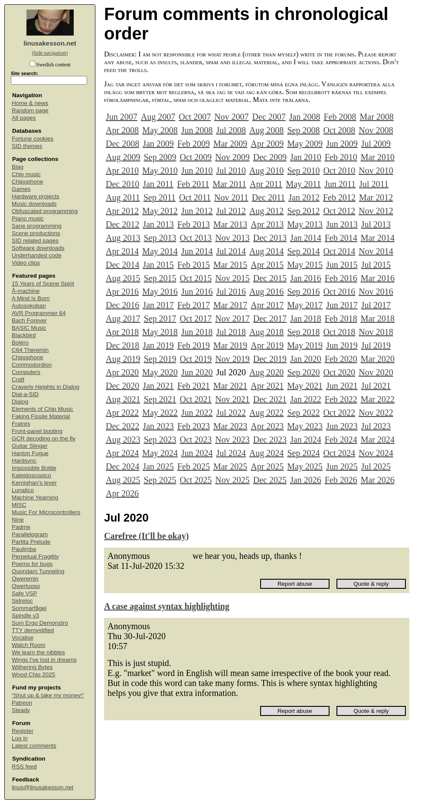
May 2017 (305, 305)
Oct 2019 (196, 359)
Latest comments (34, 745)
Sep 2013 (160, 238)
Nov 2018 (376, 332)
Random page (30, 110)
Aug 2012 (266, 211)
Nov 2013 (232, 238)
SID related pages (35, 240)
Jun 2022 (197, 412)
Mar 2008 (376, 116)
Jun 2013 (342, 224)
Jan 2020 (305, 359)
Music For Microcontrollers (46, 512)
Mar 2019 (230, 345)
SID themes (27, 146)
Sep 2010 (303, 170)
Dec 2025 (270, 480)
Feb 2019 (193, 345)
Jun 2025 (342, 466)
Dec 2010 (122, 184)
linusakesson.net (49, 43)
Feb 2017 (193, 305)
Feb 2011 (193, 184)
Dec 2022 (122, 426)
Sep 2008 (303, 130)
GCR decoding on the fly (43, 438)
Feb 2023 (193, 426)
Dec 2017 (270, 318)
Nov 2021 (232, 399)
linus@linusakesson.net (42, 787)
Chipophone (27, 181)
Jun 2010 (197, 170)
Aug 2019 (123, 359)
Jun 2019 (342, 345)
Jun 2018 (197, 332)
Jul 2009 (376, 143)
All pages (24, 118)
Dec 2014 (122, 264)
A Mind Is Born (31, 298)
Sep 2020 (303, 372)
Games (21, 189)
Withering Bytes (32, 667)
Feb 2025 (193, 466)
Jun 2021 (342, 386)
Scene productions (36, 233)
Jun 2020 (197, 372)
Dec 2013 (270, 238)
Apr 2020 (122, 372)
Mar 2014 (378, 238)
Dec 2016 (122, 305)
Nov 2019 (232, 359)
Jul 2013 (376, 224)
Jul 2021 (376, 386)
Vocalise (22, 637)
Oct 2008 (339, 130)
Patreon (22, 702)
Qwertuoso (26, 586)
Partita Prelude (31, 541)
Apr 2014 (122, 251)
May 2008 (160, 130)
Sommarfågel (29, 608)
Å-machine (26, 291)
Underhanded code (37, 255)
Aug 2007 (158, 116)
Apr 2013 (267, 224)
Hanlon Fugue (30, 453)
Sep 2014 (303, 251)
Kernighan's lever (34, 482)
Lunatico (23, 490)
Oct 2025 (196, 480)
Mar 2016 (378, 278)
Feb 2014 (341, 238)
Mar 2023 (230, 426)
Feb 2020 (341, 359)
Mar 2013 (230, 224)
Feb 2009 (193, 143)
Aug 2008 (266, 130)
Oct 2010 (339, 170)
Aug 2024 (266, 453)
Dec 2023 (270, 439)
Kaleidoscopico (31, 475)
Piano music (28, 218)
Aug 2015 (123, 278)
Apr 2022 (122, 412)
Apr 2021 (267, 386)
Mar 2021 (230, 386)
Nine (18, 519)
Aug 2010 (266, 170)
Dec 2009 (270, 157)
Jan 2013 (158, 224)
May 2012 (160, 211)
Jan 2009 (158, 143)
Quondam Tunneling (38, 571)
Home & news (30, 103)
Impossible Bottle (34, 468)
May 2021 (305, 386)
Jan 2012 (304, 197)
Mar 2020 (378, 359)
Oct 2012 (339, 211)
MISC (19, 505)
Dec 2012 (122, 224)
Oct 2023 (196, 439)
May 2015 (305, 264)
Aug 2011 (123, 197)
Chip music (26, 174)
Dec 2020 (122, 386)
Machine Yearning (35, 497)
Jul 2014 (231, 251)
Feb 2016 (341, 278)
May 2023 (305, 426)
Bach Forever (29, 320)
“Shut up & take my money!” (48, 695)
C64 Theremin (30, 350)
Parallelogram (30, 534)
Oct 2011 (195, 197)
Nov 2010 (376, 170)
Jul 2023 (376, 426)
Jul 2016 (231, 291)
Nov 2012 (376, 211)
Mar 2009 (230, 143)
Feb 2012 (339, 197)
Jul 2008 (231, 130)
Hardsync (24, 460)
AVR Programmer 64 (38, 313)
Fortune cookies (32, 138)
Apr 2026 (122, 493)
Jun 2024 (197, 453)
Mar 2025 (230, 466)
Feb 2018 (341, 318)
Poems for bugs (32, 564)
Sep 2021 (160, 399)
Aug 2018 (266, 332)
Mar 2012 (376, 197)
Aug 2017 (123, 318)
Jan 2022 (305, 399)
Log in (20, 738)
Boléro (20, 342)
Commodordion (32, 364)
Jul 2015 (376, 264)
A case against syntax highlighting (166, 606)
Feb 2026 (341, 480)
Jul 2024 (231, 453)
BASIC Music (29, 328)
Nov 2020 (376, 372)
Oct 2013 (196, 238)
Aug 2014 (266, 251)
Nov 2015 (232, 278)
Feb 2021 (193, 386)
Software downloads (38, 248)
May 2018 (160, 332)
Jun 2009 (342, 143)
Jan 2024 (305, 439)
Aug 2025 (123, 480)
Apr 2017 (267, 305)
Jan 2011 (158, 184)
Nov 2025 (232, 480)
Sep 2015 (160, 278)
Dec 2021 (270, 399)
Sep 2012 (303, 211)
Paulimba (24, 549)
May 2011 (303, 184)
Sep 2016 (303, 291)
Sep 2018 (303, 332)
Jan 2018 (305, 318)
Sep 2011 (160, 197)
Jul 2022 (231, 412)
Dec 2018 (122, 345)
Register (22, 731)
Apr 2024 (122, 453)
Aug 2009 (123, 157)
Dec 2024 (122, 466)
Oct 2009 (196, 157)
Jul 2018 (231, 332)
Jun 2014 (197, 251)
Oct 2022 (339, 412)
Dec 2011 (268, 197)
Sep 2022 (303, 412)
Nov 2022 (376, 412)
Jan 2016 (305, 278)
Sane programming (37, 226)
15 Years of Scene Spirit (43, 283)
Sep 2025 (160, 480)
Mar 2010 (378, 157)
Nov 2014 (376, 251)
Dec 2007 (269, 116)
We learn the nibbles (38, 652)
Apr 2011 (266, 184)
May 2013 (305, 224)
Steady (21, 710)
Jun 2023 (342, 426)
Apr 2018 (122, 332)
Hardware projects (35, 196)
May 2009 (305, 143)
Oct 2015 (196, 278)
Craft (18, 379)
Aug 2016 (266, 291)
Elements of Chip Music (42, 409)
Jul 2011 (373, 184)
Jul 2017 (376, 305)
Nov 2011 (231, 197)
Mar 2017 (230, 305)
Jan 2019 (158, 345)
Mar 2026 (378, 480)
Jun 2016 (197, 291)
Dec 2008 (122, 143)
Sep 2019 (160, 359)
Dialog (20, 401)
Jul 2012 (231, 211)
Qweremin (25, 578)
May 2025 (305, 466)
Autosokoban (29, 305)
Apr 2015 (267, 264)
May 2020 (160, 372)
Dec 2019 (270, 359)
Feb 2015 (193, 264)
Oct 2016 (339, 291)
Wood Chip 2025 (33, 674)
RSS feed (24, 766)
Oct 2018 (339, 332)
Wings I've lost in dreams (44, 659)
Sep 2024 (303, 453)
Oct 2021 (196, 399)
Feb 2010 (341, 157)
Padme (21, 527)
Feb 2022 (341, 399)
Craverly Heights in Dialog (45, 387)
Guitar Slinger (30, 446)
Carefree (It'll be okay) (146, 536)
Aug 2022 (266, 412)
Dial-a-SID (25, 394)
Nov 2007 (231, 116)
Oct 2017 (196, 318)
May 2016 (160, 291)
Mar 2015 (230, 264)
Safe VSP (24, 593)
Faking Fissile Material (41, 416)
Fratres (21, 423)
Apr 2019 (267, 345)
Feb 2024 (341, 439)
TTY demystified (33, 630)
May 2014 (160, 251)
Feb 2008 (339, 116)
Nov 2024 (376, 453)
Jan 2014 (305, 238)
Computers (26, 372)
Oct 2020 (339, 372)
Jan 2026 (305, 480)
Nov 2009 (232, 157)
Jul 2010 (231, 170)
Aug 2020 (266, 372)
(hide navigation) (50, 53)
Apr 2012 (122, 211)
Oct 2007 (195, 116)
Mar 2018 (378, 318)
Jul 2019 (376, 345)
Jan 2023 (158, 426)
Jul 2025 (376, 466)
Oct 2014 (339, 251)
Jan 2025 (158, 466)
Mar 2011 (229, 184)
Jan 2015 (158, 264)
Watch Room (29, 645)
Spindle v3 (25, 615)
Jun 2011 (340, 184)
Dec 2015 (270, 278)
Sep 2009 (160, 157)
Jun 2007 (121, 116)
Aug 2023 (123, 439)
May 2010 (160, 170)
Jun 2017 (342, 305)
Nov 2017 (232, 318)
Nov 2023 (232, 439)
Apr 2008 (122, 130)
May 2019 (305, 345)
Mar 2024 (378, 439)
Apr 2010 (122, 170)
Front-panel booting (37, 431)
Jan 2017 (158, 305)
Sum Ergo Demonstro (40, 623)
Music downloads (34, 203)
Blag (17, 167)
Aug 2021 (123, 399)
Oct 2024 (339, 453)
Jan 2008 (304, 116)
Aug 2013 (123, 238)
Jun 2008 (197, 130)
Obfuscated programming (45, 211)
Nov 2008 (376, 130)
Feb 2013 (193, 224)
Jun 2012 (197, 211)
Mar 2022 (378, 399)
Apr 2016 (122, 291)
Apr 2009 (267, 143)
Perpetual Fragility (35, 556)
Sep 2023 (160, 439)
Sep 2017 (160, 318)
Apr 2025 (267, 466)
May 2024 (160, 453)
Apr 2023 (267, 426)
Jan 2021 (158, 386)
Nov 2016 (376, 291)
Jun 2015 (342, 264)
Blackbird (24, 335)
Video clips (26, 262)
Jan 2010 (305, 157)
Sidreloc (22, 600)
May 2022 (160, 412)
